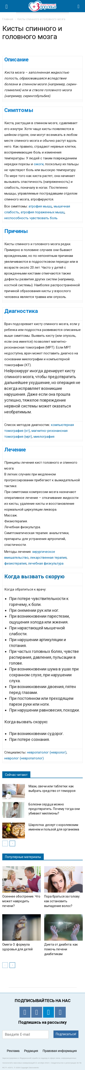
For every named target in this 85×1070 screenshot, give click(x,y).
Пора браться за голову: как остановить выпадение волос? (62, 901)
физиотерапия (15, 563)
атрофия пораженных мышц (43, 212)
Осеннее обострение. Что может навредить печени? (21, 901)
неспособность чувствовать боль (31, 218)
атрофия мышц (40, 206)
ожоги (39, 164)
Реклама (13, 1051)
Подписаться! (66, 1034)
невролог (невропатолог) (24, 758)
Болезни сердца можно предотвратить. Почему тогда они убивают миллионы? (54, 808)
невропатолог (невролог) (46, 752)
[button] (78, 6)
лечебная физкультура (45, 563)
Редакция (31, 1051)
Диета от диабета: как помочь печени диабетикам (61, 949)
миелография (44, 437)
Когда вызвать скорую (34, 576)
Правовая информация (60, 1051)
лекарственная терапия (48, 558)
